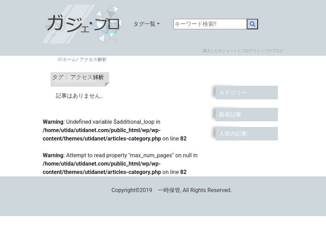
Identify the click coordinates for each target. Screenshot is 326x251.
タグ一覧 (144, 24)
